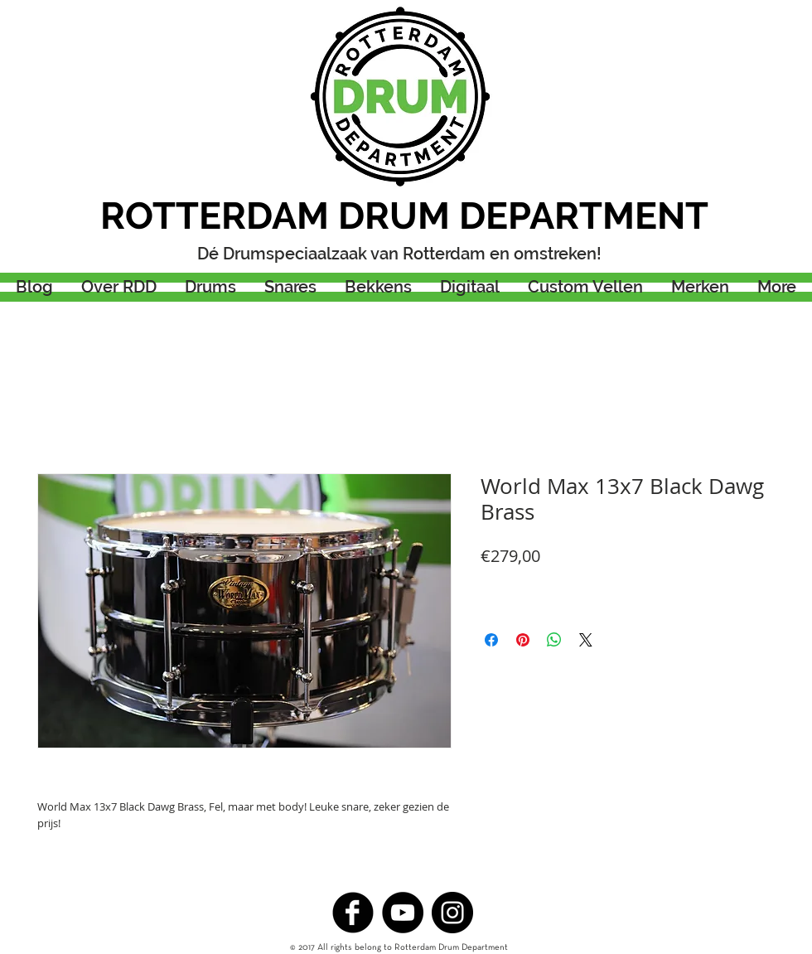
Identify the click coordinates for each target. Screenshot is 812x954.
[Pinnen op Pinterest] (523, 640)
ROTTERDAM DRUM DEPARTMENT (404, 216)
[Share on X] (586, 640)
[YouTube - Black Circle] (402, 912)
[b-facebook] (353, 912)
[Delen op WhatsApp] (554, 640)
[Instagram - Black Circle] (452, 912)
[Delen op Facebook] (491, 640)
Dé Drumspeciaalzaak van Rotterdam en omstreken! (399, 254)
